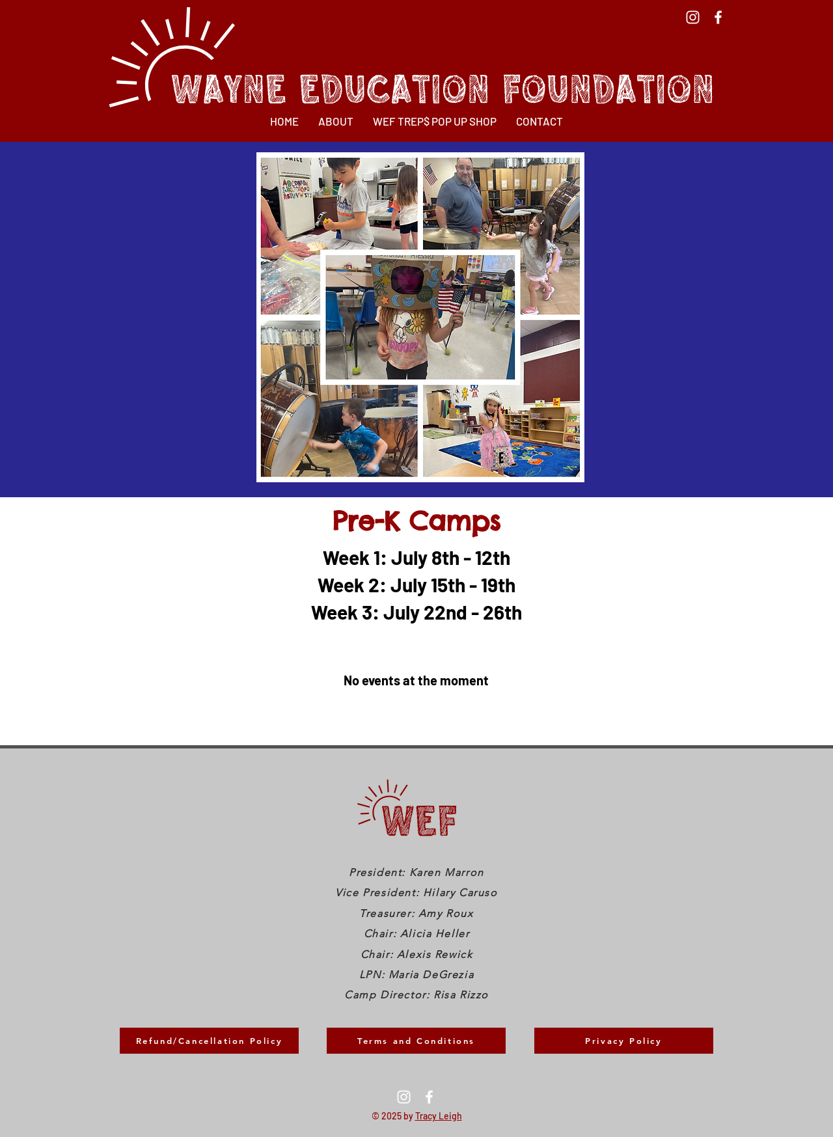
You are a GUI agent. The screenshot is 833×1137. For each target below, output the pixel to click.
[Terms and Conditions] (416, 1041)
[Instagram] (693, 17)
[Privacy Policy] (623, 1041)
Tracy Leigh (438, 1115)
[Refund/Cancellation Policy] (209, 1041)
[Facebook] (718, 17)
